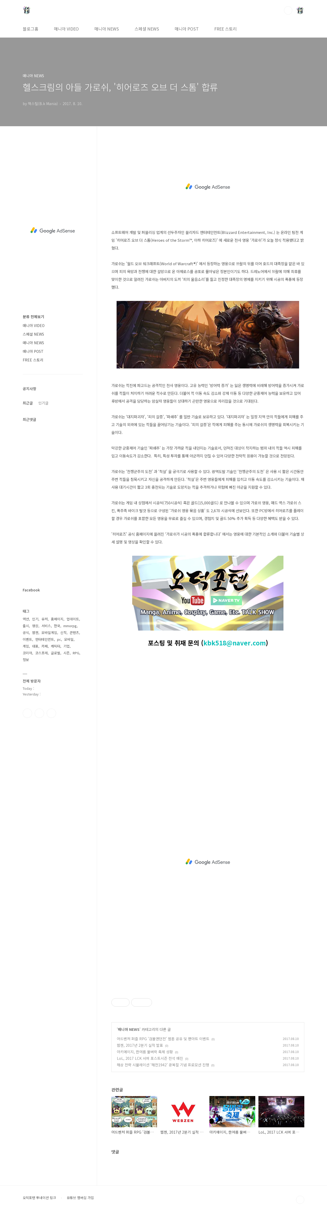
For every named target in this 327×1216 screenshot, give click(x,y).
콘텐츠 (74, 632)
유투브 (51, 713)
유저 (44, 618)
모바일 (69, 639)
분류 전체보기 (33, 316)
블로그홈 (30, 29)
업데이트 (72, 618)
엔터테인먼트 (44, 639)
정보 (26, 659)
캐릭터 (55, 646)
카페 (44, 646)
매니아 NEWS (106, 29)
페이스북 (27, 713)
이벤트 (27, 639)
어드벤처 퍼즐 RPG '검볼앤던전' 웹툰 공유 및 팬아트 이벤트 (163, 1038)
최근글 (28, 403)
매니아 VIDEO (66, 29)
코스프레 (41, 652)
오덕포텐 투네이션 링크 (39, 1198)
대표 (35, 646)
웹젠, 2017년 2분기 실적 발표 (140, 1045)
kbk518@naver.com (234, 642)
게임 (26, 646)
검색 (288, 10)
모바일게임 (49, 632)
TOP (300, 1200)
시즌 (66, 652)
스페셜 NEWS (147, 29)
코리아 (27, 652)
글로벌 (55, 652)
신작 (63, 632)
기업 (66, 646)
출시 (26, 625)
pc (59, 639)
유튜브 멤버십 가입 (80, 1198)
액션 (26, 618)
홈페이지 (57, 618)
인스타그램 (39, 713)
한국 (57, 625)
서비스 (46, 625)
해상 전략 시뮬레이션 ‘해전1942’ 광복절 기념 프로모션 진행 (163, 1064)
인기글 (43, 403)
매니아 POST (187, 29)
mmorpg (70, 625)
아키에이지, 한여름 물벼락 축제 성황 (145, 1051)
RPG (76, 652)
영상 (35, 625)
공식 (26, 632)
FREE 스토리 (225, 29)
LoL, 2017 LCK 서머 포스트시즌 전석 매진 (150, 1058)
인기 (35, 618)
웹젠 (35, 632)
